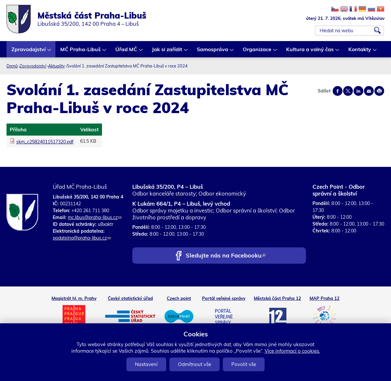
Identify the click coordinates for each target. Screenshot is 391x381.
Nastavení (146, 364)
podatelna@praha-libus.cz (82, 238)
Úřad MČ (126, 51)
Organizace (257, 51)
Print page (379, 91)
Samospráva (213, 51)
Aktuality (56, 65)
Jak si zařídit (167, 51)
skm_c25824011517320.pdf (45, 142)
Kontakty (360, 51)
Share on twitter (348, 91)
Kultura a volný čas (310, 51)
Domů (12, 65)
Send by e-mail (369, 91)
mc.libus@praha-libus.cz (95, 217)
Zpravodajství (29, 51)
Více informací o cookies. (292, 351)
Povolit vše (243, 364)
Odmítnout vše (194, 364)
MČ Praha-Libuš (80, 51)
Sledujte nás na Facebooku (226, 256)
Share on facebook (337, 91)
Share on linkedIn (358, 91)
